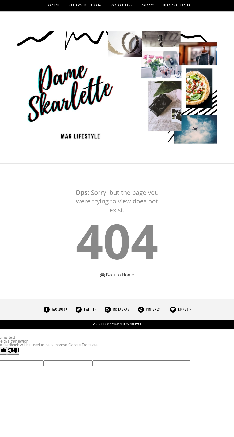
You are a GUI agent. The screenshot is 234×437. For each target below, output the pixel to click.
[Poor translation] (13, 351)
